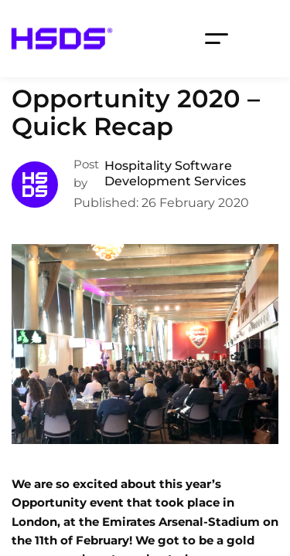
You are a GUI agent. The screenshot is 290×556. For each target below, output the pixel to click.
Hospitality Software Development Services (175, 173)
